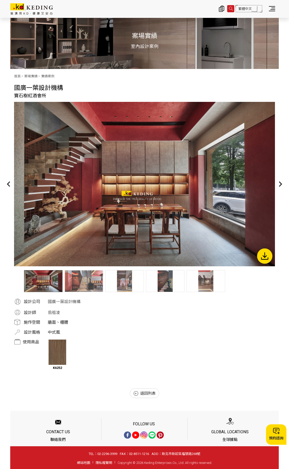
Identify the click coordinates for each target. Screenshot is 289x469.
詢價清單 (221, 8)
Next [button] (280, 184)
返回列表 (145, 393)
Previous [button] (8, 184)
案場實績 (31, 76)
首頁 (17, 76)
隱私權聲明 (104, 463)
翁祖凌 (54, 312)
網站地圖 (83, 463)
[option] (144, 184)
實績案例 (47, 76)
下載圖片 (264, 256)
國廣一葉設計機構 (64, 301)
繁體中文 (245, 9)
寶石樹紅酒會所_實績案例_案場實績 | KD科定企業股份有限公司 (31, 9)
